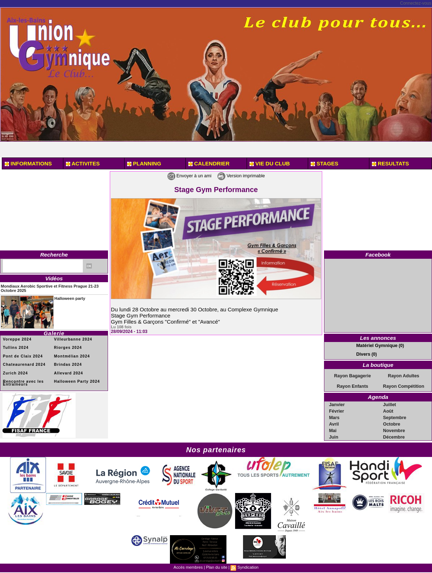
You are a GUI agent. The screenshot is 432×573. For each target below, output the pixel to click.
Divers (362, 353)
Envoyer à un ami (185, 176)
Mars (334, 416)
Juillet (389, 403)
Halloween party (68, 297)
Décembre (393, 436)
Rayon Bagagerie (352, 375)
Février (336, 410)
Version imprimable (245, 176)
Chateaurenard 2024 (23, 363)
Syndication (247, 566)
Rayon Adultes (403, 375)
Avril (334, 423)
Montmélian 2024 (71, 355)
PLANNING (144, 163)
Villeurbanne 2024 (72, 339)
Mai (333, 429)
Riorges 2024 (67, 347)
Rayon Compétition (403, 385)
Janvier (337, 403)
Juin (333, 436)
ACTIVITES (83, 163)
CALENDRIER (209, 163)
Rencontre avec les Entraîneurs (22, 381)
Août (388, 410)
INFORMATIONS (28, 163)
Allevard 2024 (68, 372)
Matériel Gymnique (375, 345)
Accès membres (189, 566)
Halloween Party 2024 (76, 380)
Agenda (378, 396)
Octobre (391, 423)
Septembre (394, 416)
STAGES (324, 163)
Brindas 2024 (67, 363)
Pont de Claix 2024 (22, 355)
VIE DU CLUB (269, 163)
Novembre (394, 429)
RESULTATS (390, 163)
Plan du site (216, 566)
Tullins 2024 (15, 347)
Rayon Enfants (352, 385)
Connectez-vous (415, 3)
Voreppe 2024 (16, 339)
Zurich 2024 (15, 372)
